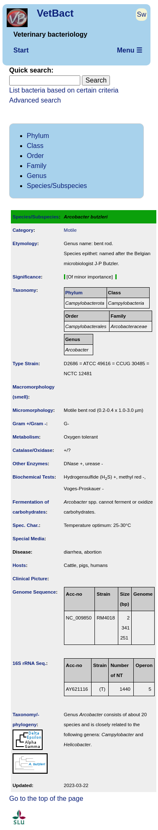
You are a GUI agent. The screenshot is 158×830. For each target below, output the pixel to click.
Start (20, 50)
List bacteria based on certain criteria (63, 90)
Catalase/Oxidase (32, 450)
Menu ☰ (129, 50)
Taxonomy (24, 290)
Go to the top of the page (46, 798)
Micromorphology (33, 410)
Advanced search (35, 100)
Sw (141, 14)
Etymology (25, 243)
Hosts (19, 565)
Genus (36, 175)
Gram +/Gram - (29, 423)
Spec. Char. (26, 525)
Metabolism (26, 436)
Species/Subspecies (57, 185)
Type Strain (25, 363)
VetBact (55, 13)
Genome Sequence (34, 591)
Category (23, 230)
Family (36, 165)
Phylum (38, 135)
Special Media (28, 538)
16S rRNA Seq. (29, 663)
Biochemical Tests (33, 476)
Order (35, 155)
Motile (70, 230)
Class (35, 145)
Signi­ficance (27, 276)
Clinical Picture (30, 578)
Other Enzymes (30, 463)
